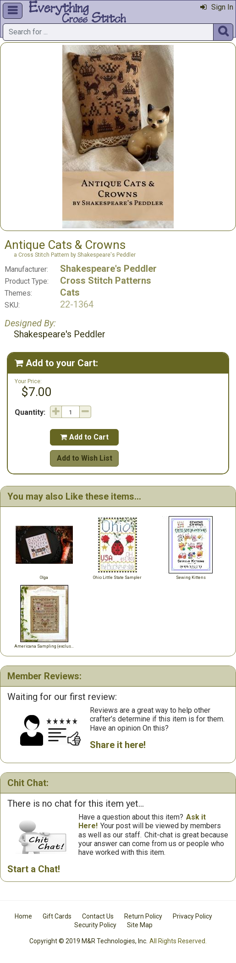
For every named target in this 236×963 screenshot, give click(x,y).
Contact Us (98, 916)
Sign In (216, 7)
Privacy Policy (192, 916)
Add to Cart (84, 437)
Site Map (140, 925)
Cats (70, 292)
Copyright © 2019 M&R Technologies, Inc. (88, 941)
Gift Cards (57, 916)
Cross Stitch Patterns (105, 280)
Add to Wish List (84, 458)
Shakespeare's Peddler (108, 268)
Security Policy (95, 925)
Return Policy (143, 916)
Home (23, 916)
